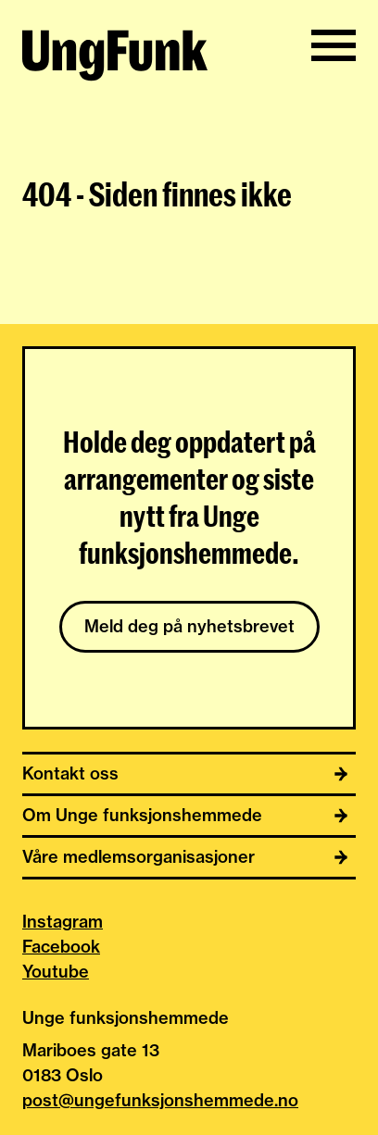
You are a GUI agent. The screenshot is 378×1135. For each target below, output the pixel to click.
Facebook (61, 946)
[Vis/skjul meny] (333, 45)
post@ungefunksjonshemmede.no (160, 1100)
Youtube (55, 971)
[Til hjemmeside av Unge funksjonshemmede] (115, 58)
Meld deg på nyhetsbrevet (189, 626)
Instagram (62, 921)
